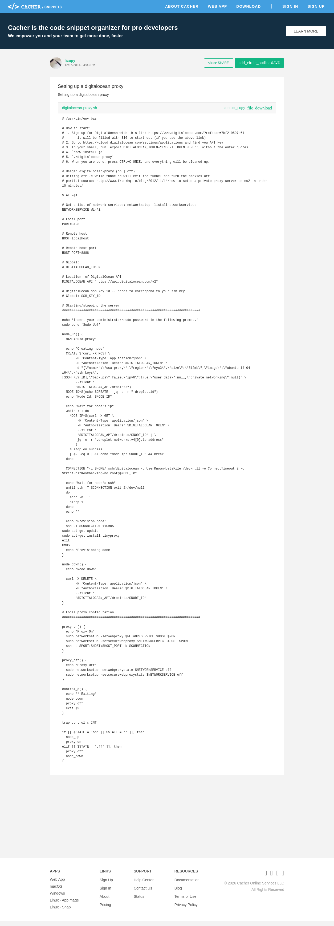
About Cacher (182, 6)
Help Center (144, 884)
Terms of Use (185, 898)
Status (139, 898)
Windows (57, 898)
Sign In (290, 6)
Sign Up (316, 6)
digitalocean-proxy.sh (79, 108)
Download (248, 6)
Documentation (186, 884)
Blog (178, 891)
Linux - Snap (60, 912)
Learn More (306, 31)
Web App (217, 6)
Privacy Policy (186, 905)
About (104, 898)
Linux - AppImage (64, 905)
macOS (56, 891)
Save (259, 62)
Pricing (105, 905)
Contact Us (143, 891)
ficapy (69, 60)
